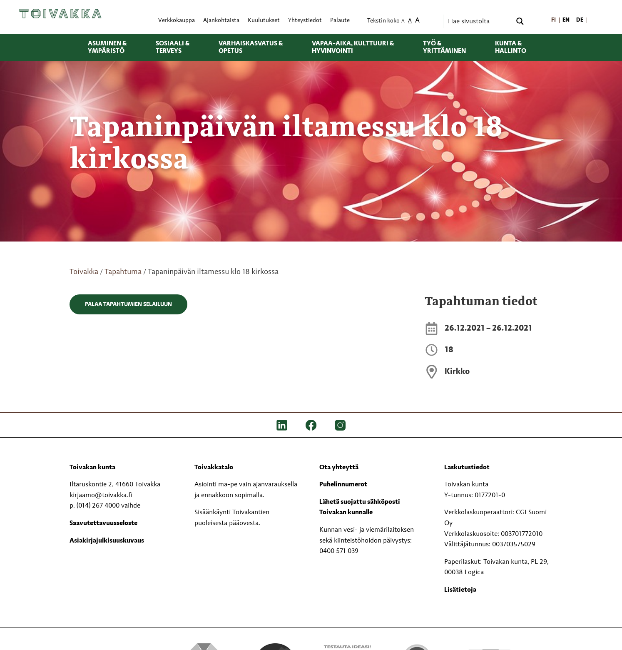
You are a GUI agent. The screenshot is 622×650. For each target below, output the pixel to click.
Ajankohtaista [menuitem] (221, 20)
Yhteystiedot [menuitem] (305, 20)
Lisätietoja (460, 590)
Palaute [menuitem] (340, 20)
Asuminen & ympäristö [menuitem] (107, 47)
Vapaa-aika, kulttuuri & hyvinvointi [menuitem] (353, 47)
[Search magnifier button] (520, 21)
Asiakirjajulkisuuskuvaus (107, 541)
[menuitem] (553, 21)
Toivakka (84, 272)
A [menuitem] (403, 21)
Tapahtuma (123, 272)
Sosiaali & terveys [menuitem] (172, 47)
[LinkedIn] (282, 425)
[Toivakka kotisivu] (60, 13)
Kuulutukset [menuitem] (264, 20)
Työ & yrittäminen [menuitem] (444, 47)
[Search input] (479, 21)
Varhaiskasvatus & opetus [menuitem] (251, 47)
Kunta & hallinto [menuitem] (510, 47)
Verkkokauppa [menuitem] (176, 20)
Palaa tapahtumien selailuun (128, 304)
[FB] (311, 425)
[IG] (340, 425)
